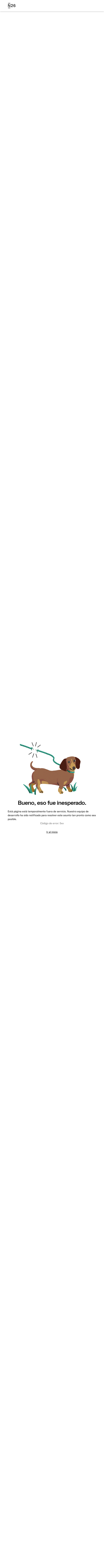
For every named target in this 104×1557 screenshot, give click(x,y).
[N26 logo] (12, 6)
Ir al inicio (52, 832)
